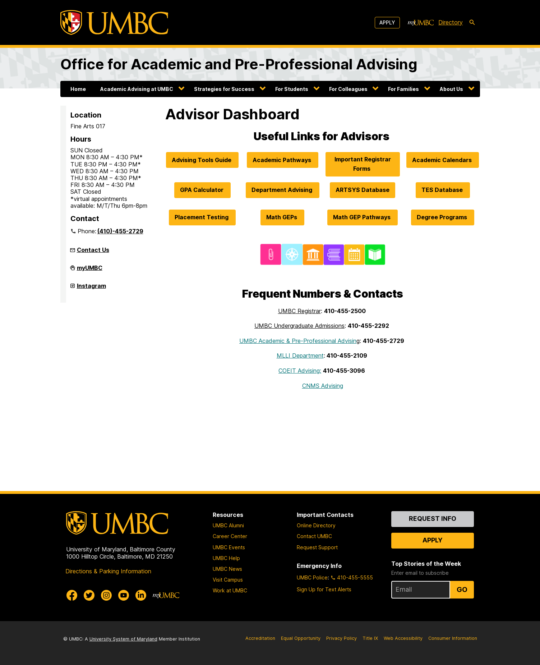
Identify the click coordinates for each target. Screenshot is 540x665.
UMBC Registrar (299, 311)
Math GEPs (282, 217)
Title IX (370, 638)
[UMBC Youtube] (123, 595)
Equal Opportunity (300, 638)
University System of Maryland (123, 639)
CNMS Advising (322, 385)
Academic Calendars (442, 160)
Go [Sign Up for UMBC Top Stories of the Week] (462, 589)
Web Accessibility (403, 638)
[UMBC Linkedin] (141, 595)
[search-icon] (472, 23)
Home (78, 89)
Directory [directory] (450, 22)
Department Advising (282, 189)
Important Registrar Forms (362, 164)
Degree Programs (443, 217)
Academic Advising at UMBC (136, 89)
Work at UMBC (230, 590)
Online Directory (316, 525)
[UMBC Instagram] (106, 595)
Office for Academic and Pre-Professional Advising (238, 64)
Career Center (230, 536)
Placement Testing (202, 217)
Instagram (91, 288)
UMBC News (227, 569)
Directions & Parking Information (108, 571)
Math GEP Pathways (362, 217)
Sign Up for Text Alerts (324, 589)
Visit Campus (228, 580)
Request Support (317, 547)
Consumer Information (452, 638)
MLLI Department (300, 355)
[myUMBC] (421, 23)
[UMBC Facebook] (72, 595)
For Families (403, 89)
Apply (387, 22)
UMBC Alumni (228, 525)
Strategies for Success (224, 89)
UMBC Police (312, 577)
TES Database (442, 189)
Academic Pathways (283, 160)
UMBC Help (226, 558)
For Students (291, 89)
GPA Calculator (202, 189)
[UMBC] (114, 22)
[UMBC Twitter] (89, 595)
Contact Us (93, 249)
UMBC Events (229, 547)
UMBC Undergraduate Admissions (299, 325)
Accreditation (260, 638)
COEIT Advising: (299, 370)
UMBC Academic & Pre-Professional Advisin (297, 340)
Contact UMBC (314, 536)
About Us (451, 89)
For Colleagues (348, 89)
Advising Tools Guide (202, 160)
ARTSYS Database (362, 189)
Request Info (432, 518)
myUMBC (89, 270)
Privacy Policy (341, 638)
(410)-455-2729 (120, 231)
